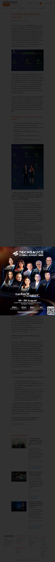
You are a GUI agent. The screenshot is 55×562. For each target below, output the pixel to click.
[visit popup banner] (27, 281)
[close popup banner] (53, 248)
